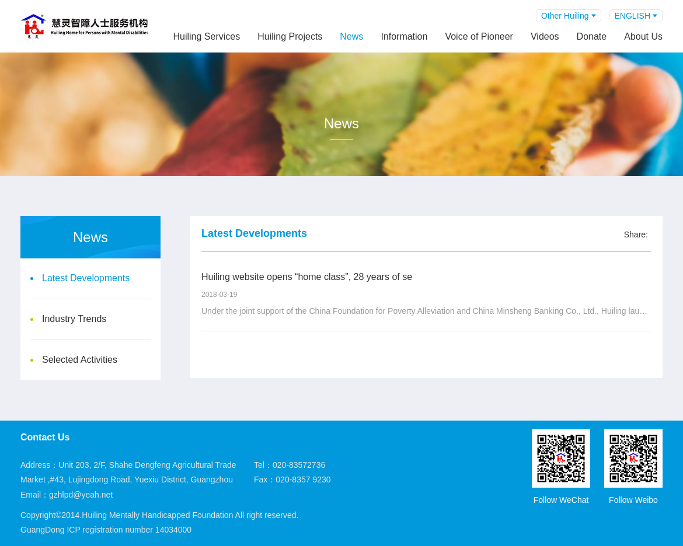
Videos (545, 36)
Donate (592, 36)
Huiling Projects (289, 36)
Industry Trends (74, 319)
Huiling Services (206, 36)
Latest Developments (86, 278)
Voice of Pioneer (479, 36)
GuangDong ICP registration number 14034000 (105, 529)
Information (404, 36)
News (351, 36)
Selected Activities (79, 360)
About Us (643, 36)
